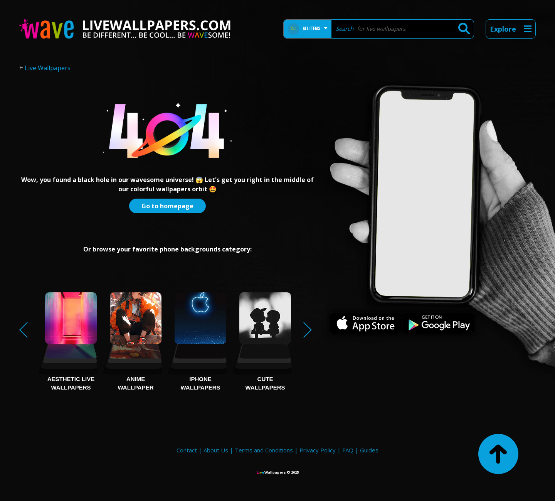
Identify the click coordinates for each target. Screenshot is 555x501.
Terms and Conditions (264, 450)
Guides (369, 450)
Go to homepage (167, 206)
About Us (216, 450)
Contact (187, 450)
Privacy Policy (317, 450)
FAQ (347, 450)
